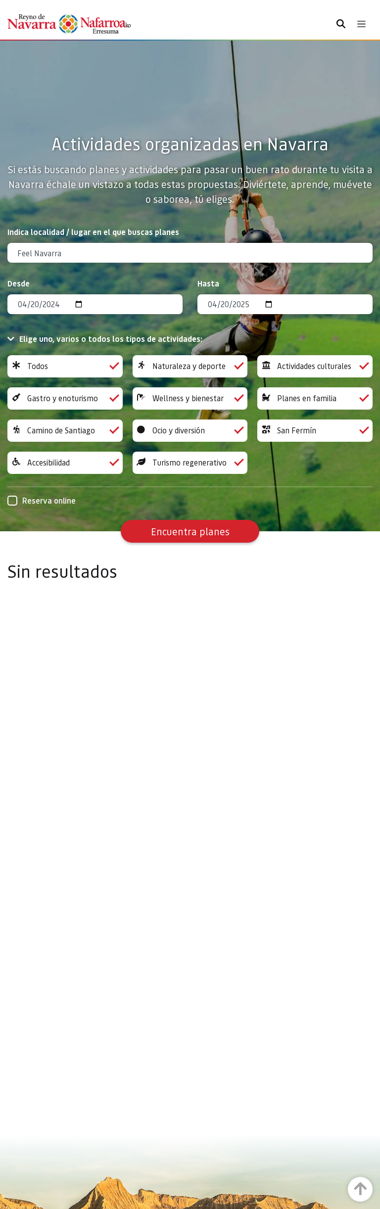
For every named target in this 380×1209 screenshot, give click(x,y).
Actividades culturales (315, 366)
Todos (65, 366)
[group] (65, 366)
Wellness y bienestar (190, 398)
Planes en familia (315, 398)
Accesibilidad (65, 463)
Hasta (208, 283)
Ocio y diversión (190, 430)
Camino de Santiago (65, 430)
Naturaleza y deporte (190, 366)
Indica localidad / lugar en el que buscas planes (93, 232)
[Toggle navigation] (361, 24)
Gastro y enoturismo (65, 398)
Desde (18, 283)
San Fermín (315, 430)
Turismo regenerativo (190, 463)
